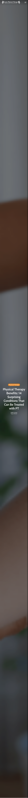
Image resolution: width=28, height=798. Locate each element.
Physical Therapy (14, 385)
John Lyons (14, 413)
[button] (25, 2)
